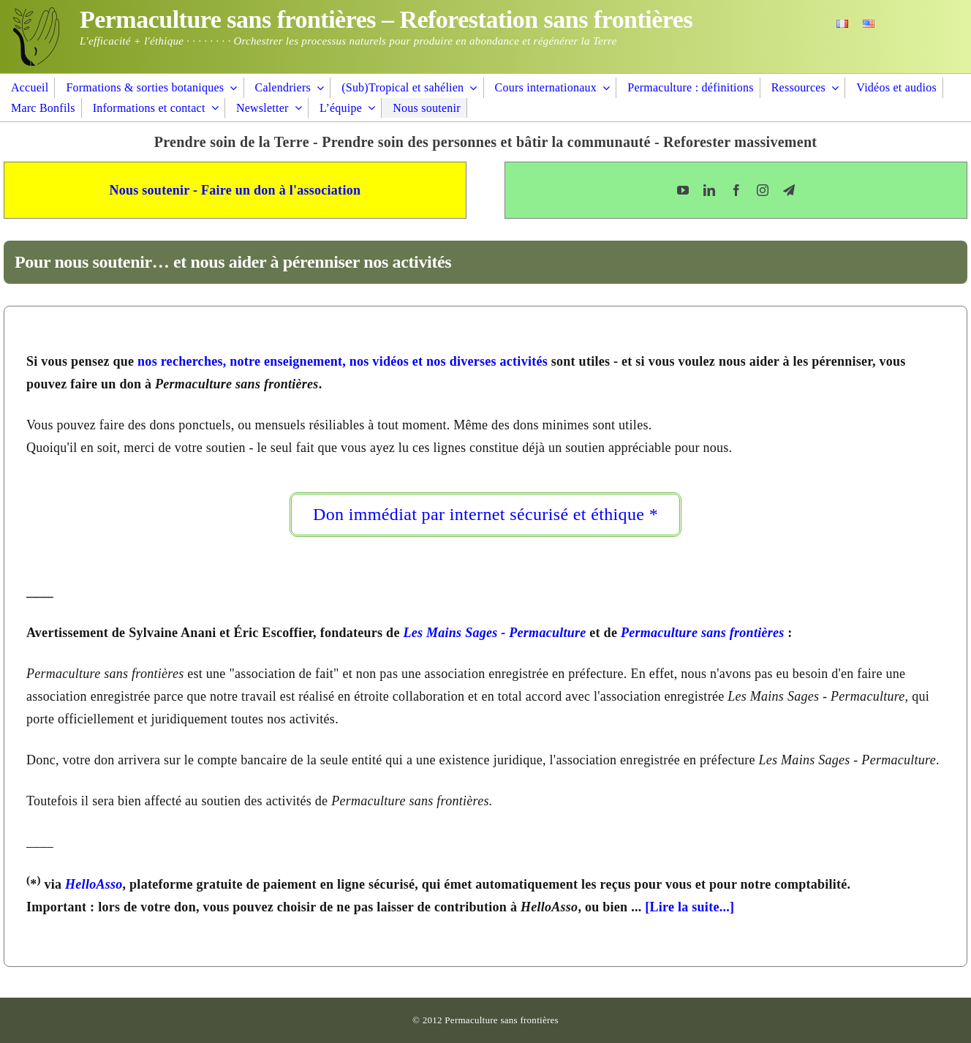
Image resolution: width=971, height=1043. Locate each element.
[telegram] (789, 190)
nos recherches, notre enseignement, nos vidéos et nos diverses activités (342, 361)
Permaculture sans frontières (703, 632)
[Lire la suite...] (689, 907)
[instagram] (762, 190)
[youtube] (683, 190)
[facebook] (736, 190)
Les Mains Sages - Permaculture (494, 632)
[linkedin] (709, 190)
